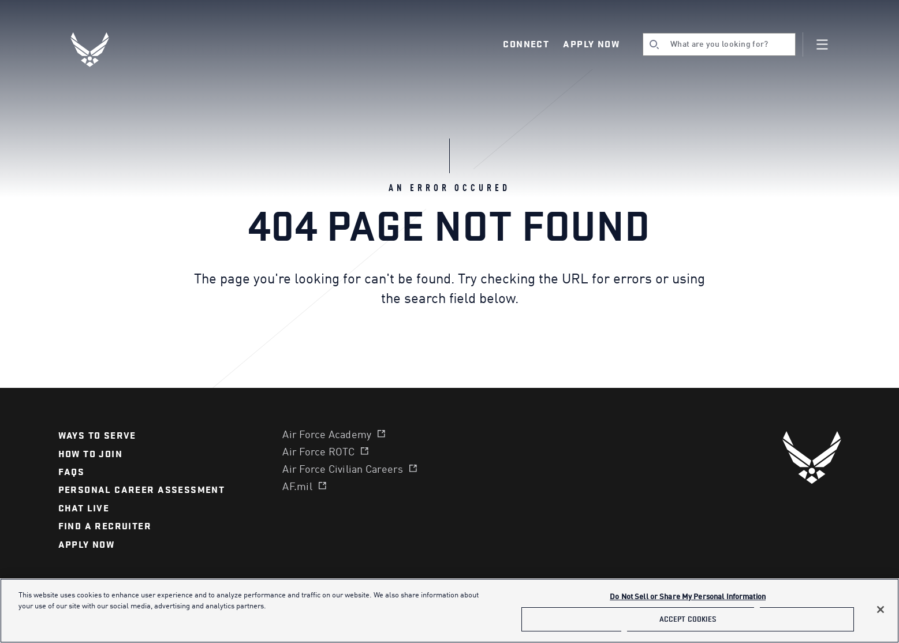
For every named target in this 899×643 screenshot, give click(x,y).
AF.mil (297, 487)
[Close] (880, 609)
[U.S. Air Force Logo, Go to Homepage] (98, 49)
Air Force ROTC (318, 452)
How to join (90, 454)
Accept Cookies (688, 619)
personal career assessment (141, 490)
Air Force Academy (326, 435)
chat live (84, 508)
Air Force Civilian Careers (342, 470)
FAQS (71, 472)
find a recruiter (105, 526)
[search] (719, 44)
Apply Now (591, 44)
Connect (526, 44)
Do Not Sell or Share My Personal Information (688, 597)
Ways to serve (97, 435)
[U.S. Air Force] (811, 457)
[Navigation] (822, 44)
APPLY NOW (86, 545)
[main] (449, 610)
